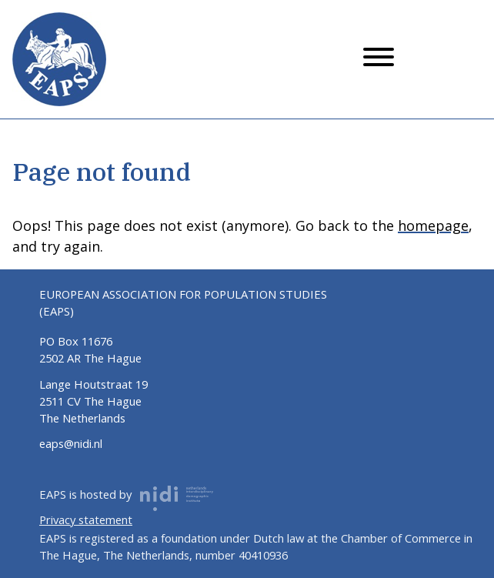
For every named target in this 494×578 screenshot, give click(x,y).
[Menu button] (378, 59)
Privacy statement (85, 519)
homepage (433, 225)
